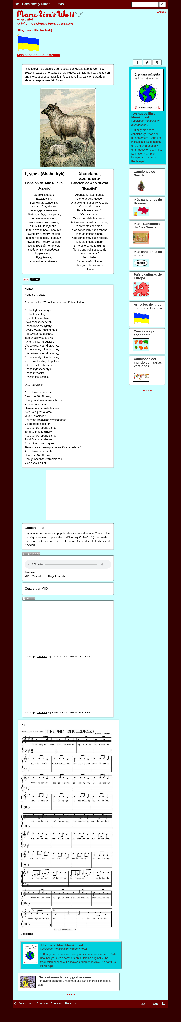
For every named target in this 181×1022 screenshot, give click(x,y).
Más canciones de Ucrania (38, 55)
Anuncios (56, 1003)
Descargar (30, 572)
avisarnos (42, 656)
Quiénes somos (24, 1003)
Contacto (42, 1003)
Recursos (71, 1003)
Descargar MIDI (37, 588)
